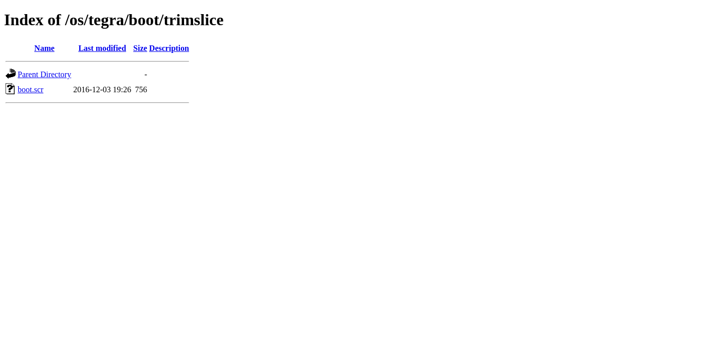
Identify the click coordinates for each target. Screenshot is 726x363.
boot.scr (30, 89)
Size (140, 48)
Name (44, 48)
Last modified (102, 48)
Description (169, 48)
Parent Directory (44, 74)
